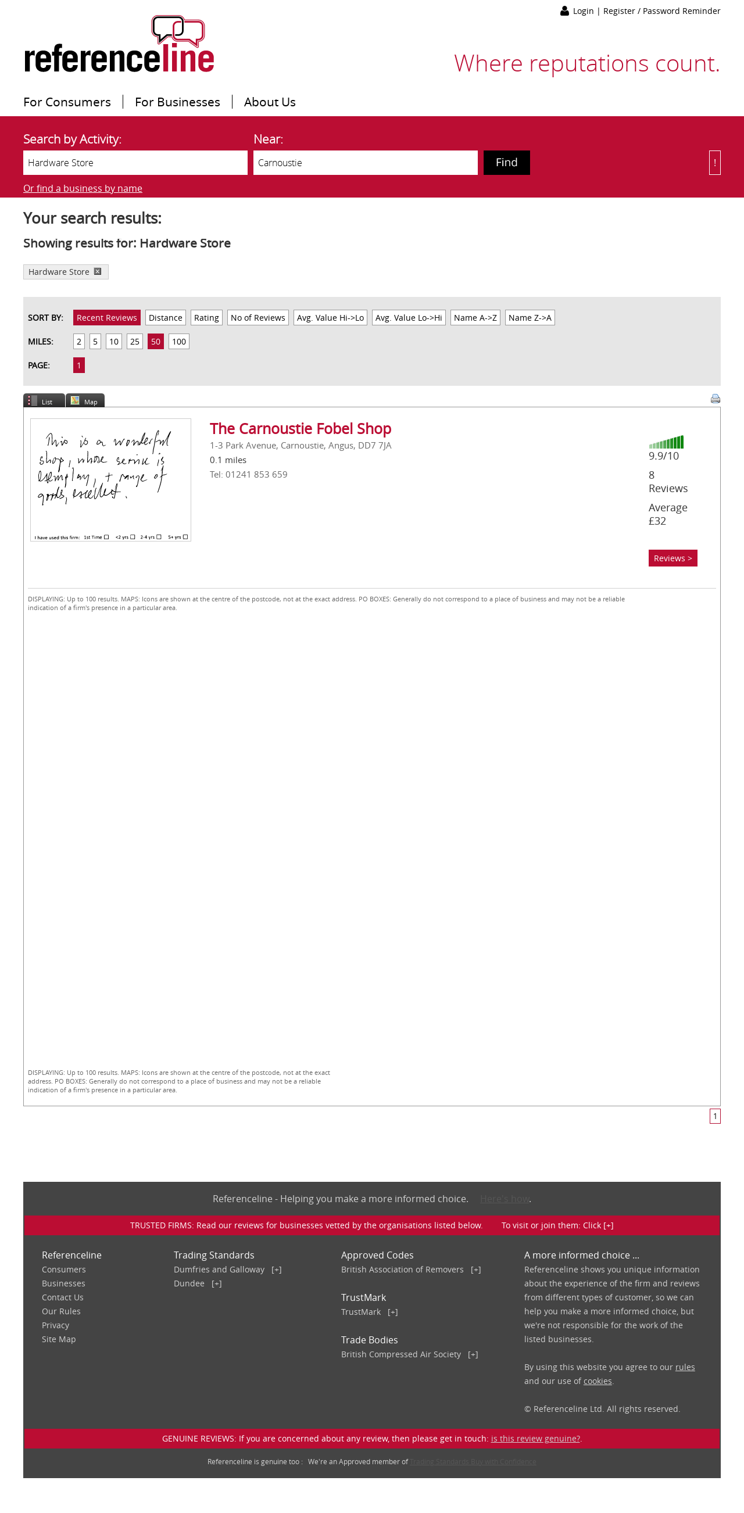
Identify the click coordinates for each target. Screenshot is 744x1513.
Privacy (55, 1325)
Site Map (59, 1339)
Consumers (64, 1269)
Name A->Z (475, 317)
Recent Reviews (107, 317)
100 (179, 341)
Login (584, 10)
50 (155, 341)
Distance (166, 317)
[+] (276, 1269)
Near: (268, 139)
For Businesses (177, 102)
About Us (270, 102)
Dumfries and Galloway (219, 1269)
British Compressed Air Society (401, 1354)
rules (685, 1366)
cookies (598, 1380)
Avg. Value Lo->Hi (408, 317)
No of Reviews (258, 317)
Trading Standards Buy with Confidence (473, 1461)
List (47, 401)
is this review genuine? (535, 1438)
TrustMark (361, 1311)
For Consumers (67, 102)
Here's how (504, 1198)
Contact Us (63, 1297)
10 (114, 341)
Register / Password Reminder (662, 10)
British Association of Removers (402, 1269)
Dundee (189, 1283)
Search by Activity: (72, 139)
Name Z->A (530, 317)
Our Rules (61, 1311)
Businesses (63, 1283)
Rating (206, 317)
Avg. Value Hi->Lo (330, 317)
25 (135, 341)
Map (91, 401)
